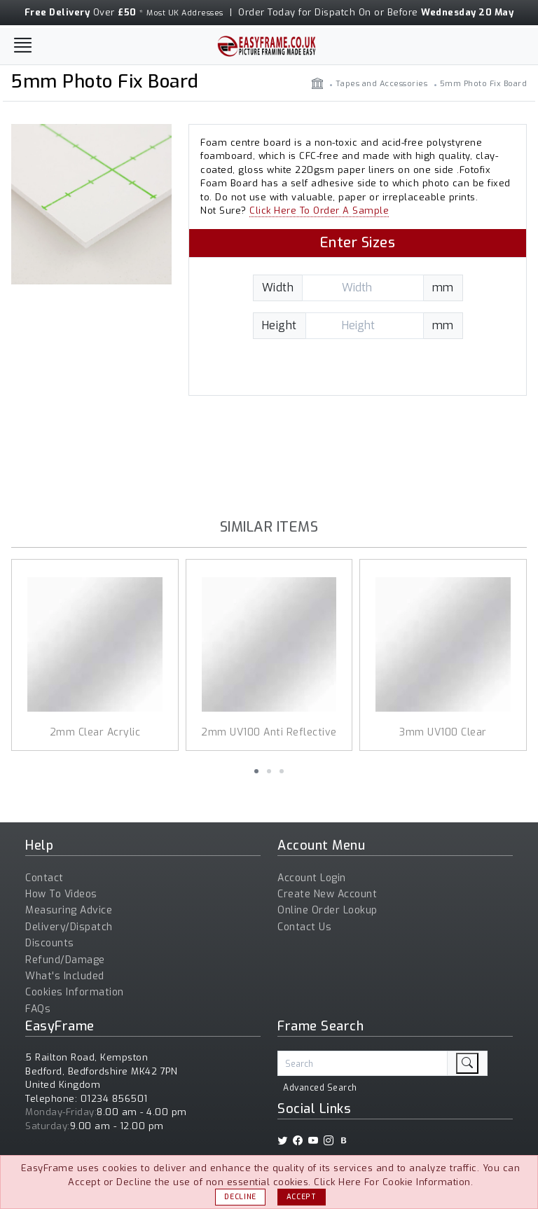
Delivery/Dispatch (69, 927)
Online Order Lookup (327, 910)
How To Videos (61, 894)
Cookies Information (74, 992)
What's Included (64, 976)
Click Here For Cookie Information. (393, 1182)
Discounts (49, 943)
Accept (302, 1196)
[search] (467, 1063)
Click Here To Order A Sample (319, 210)
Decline (240, 1196)
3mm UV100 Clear (443, 732)
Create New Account (327, 894)
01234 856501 (114, 1099)
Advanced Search (320, 1087)
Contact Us (304, 927)
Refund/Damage (65, 960)
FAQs (37, 1009)
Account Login (311, 878)
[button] (256, 771)
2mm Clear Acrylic (95, 732)
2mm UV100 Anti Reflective (269, 732)
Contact (44, 878)
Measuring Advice (68, 910)
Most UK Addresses (184, 13)
